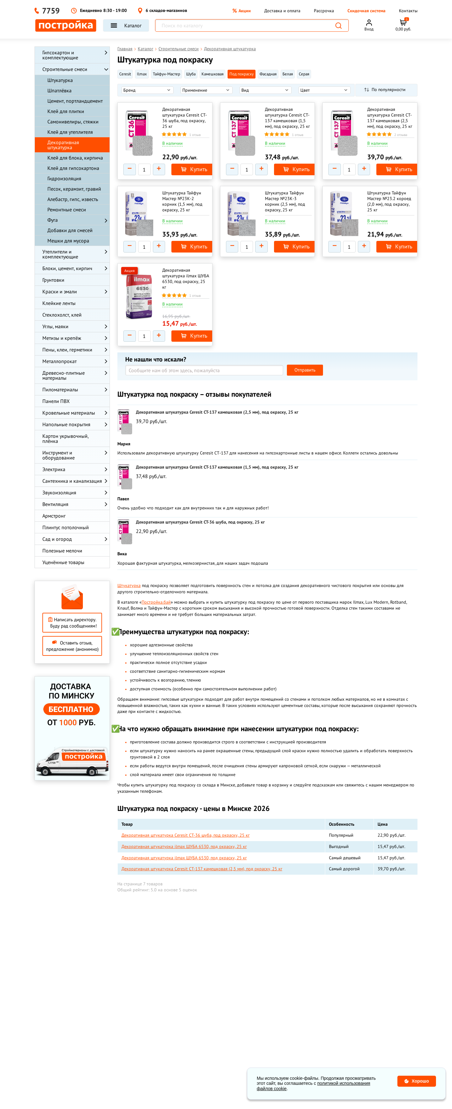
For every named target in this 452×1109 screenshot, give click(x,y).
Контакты (408, 11)
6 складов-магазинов (162, 11)
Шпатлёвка (59, 90)
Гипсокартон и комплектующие (60, 55)
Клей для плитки (65, 111)
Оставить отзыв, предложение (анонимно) (72, 646)
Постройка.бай (156, 610)
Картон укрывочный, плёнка (65, 438)
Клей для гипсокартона (73, 168)
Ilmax (142, 74)
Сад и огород (57, 539)
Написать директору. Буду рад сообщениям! (72, 623)
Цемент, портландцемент (75, 101)
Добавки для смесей (70, 230)
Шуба (191, 74)
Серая (304, 74)
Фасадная (268, 74)
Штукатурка (60, 80)
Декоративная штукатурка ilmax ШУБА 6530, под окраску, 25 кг (181, 284)
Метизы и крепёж (61, 338)
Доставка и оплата (282, 11)
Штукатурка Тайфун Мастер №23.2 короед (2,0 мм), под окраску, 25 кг (390, 204)
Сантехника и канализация (72, 481)
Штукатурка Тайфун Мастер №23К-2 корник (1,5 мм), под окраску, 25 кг (184, 204)
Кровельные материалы (68, 413)
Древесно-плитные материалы (63, 375)
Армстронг (54, 516)
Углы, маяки (55, 326)
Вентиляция (55, 504)
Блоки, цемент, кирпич (67, 268)
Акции (242, 11)
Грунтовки (53, 280)
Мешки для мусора (68, 240)
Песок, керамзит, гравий (74, 189)
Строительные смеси (64, 69)
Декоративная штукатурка (63, 144)
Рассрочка (324, 11)
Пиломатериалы (60, 389)
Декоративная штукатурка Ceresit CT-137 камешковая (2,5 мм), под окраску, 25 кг (390, 117)
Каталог (126, 25)
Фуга (52, 220)
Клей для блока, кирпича (75, 158)
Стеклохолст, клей (62, 315)
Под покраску (241, 74)
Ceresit (125, 74)
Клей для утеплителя (70, 132)
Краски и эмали (59, 291)
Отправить (304, 378)
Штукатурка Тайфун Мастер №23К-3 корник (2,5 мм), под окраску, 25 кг (286, 204)
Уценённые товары (63, 562)
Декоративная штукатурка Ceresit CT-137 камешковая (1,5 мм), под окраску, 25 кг (287, 117)
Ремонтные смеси (66, 209)
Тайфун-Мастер (166, 74)
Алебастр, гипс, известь (72, 199)
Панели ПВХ (56, 401)
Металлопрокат (59, 361)
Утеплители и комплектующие (60, 254)
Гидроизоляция (64, 178)
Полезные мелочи (62, 550)
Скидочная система (366, 11)
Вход (369, 29)
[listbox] (147, 90)
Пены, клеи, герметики (67, 349)
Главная (124, 48)
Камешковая (212, 74)
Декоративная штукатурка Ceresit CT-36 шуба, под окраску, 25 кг (182, 117)
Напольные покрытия (66, 424)
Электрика (53, 469)
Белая (287, 74)
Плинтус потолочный (65, 527)
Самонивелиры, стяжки (73, 121)
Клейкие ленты (59, 303)
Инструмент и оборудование (58, 455)
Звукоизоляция (59, 492)
